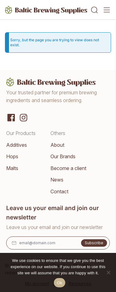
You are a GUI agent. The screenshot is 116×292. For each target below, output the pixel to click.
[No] (108, 272)
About (57, 145)
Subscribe (94, 242)
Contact (59, 191)
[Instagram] (23, 117)
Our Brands (62, 156)
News (56, 180)
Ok (59, 283)
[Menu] (106, 10)
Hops (12, 156)
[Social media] (11, 117)
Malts (12, 168)
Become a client (68, 168)
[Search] (94, 10)
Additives (16, 145)
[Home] (46, 10)
